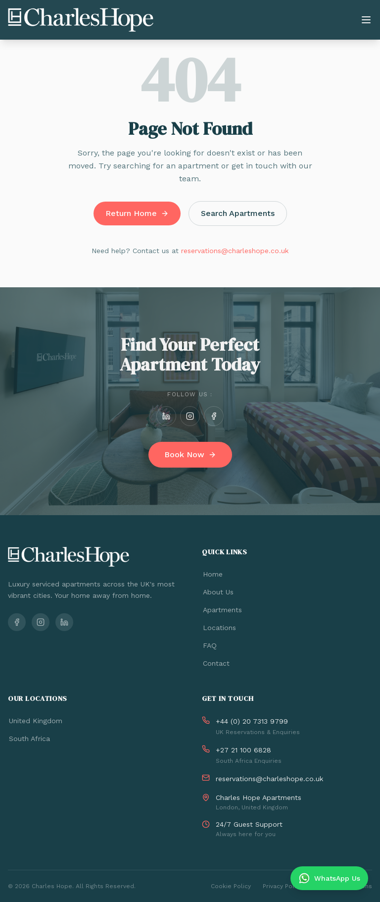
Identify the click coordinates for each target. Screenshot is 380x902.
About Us (218, 592)
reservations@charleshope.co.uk (234, 251)
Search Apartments (238, 213)
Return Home (137, 213)
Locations (219, 628)
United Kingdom (35, 721)
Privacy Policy (282, 886)
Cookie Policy (231, 886)
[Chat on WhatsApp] (329, 878)
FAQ (209, 645)
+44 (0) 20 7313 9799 (252, 721)
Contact (216, 663)
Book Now (190, 454)
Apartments (222, 610)
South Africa (29, 739)
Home (212, 574)
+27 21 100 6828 (243, 750)
